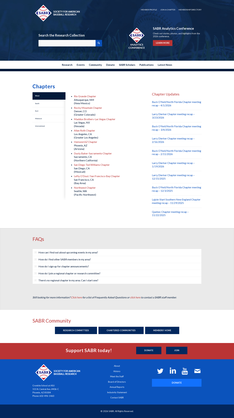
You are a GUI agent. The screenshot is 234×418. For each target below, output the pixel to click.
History (116, 371)
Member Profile (149, 9)
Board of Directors (117, 382)
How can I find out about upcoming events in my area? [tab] (66, 252)
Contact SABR (117, 397)
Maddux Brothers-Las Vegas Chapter (94, 119)
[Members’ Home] (162, 330)
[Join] (176, 350)
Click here (76, 297)
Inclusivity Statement (117, 392)
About (117, 366)
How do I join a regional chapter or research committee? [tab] (67, 273)
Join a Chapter (167, 9)
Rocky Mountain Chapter (88, 107)
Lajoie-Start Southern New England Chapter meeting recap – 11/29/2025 (176, 201)
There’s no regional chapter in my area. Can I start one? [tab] (66, 280)
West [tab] (37, 96)
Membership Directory (190, 9)
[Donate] (148, 350)
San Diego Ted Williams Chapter (92, 164)
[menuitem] (149, 10)
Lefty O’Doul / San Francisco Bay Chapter (97, 176)
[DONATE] (177, 383)
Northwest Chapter (85, 187)
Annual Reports (117, 387)
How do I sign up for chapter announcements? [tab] (61, 266)
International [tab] (40, 126)
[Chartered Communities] (121, 330)
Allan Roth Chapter (84, 130)
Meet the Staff (117, 376)
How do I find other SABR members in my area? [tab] (62, 259)
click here (135, 297)
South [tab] (37, 103)
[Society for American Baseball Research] (57, 13)
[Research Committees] (76, 330)
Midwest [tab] (38, 118)
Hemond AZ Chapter (85, 141)
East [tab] (36, 111)
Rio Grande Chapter (85, 96)
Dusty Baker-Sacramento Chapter (93, 153)
